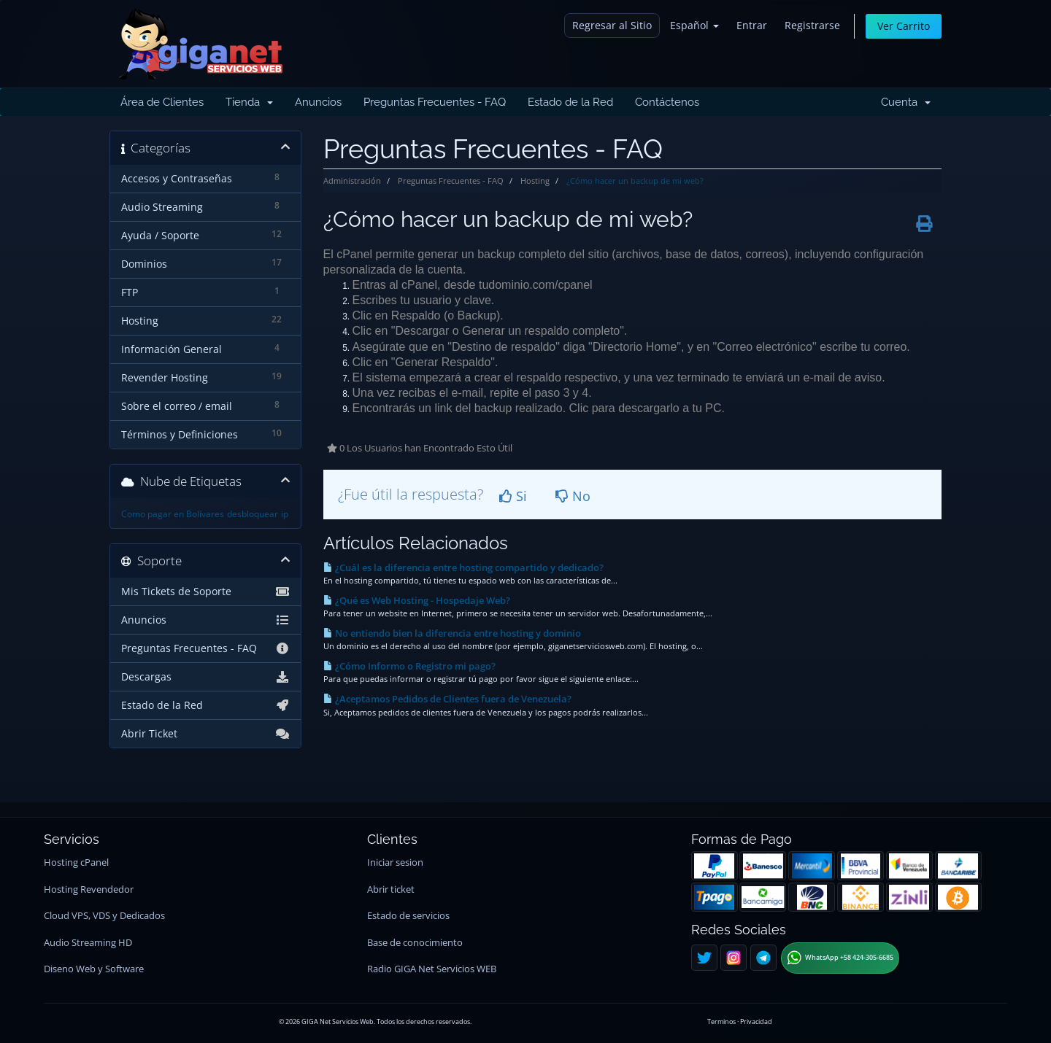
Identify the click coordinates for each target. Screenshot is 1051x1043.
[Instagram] (733, 958)
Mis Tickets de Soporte (205, 591)
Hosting (535, 180)
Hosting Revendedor (89, 889)
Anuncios (318, 102)
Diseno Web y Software (94, 969)
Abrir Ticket (205, 733)
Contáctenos (667, 102)
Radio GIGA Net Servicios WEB (431, 969)
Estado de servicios (408, 916)
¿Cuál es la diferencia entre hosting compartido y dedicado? (463, 567)
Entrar (751, 25)
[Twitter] (704, 958)
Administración (352, 180)
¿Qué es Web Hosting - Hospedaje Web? (416, 600)
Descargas (205, 677)
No (572, 496)
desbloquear (252, 514)
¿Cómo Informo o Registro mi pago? (409, 665)
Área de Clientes (162, 102)
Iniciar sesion (395, 862)
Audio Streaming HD (88, 943)
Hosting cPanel (76, 862)
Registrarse (812, 25)
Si (513, 496)
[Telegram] (763, 958)
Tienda (249, 102)
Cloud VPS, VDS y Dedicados (104, 916)
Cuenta (906, 102)
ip (284, 514)
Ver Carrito (903, 26)
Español (694, 25)
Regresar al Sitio (612, 25)
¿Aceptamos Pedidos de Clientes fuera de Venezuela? (447, 698)
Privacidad (756, 1021)
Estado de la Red (570, 102)
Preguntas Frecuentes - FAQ (434, 102)
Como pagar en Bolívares (172, 514)
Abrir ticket (391, 889)
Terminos (721, 1021)
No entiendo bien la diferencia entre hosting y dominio (452, 633)
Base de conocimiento (415, 943)
